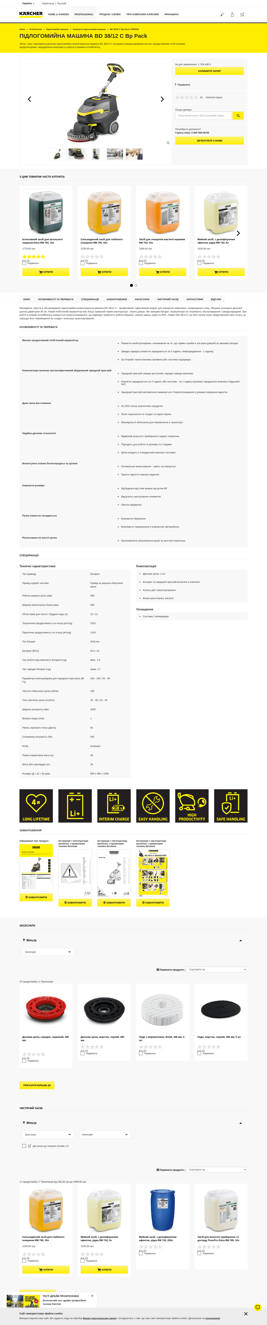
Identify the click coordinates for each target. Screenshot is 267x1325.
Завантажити (36, 890)
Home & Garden (58, 14)
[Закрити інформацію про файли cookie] (246, 1313)
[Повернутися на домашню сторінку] (32, 14)
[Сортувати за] (216, 950)
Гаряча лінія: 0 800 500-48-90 (192, 132)
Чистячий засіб (168, 292)
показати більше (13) (37, 1229)
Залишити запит (209, 71)
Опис (26, 292)
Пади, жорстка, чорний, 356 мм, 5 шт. (219, 1017)
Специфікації (90, 292)
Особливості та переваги (55, 292)
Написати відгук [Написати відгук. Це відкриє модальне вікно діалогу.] (214, 97)
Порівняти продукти (170, 950)
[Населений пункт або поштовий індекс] (203, 115)
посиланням (212, 1318)
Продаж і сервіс (110, 14)
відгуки (216, 292)
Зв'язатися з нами (209, 140)
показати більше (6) (37, 1058)
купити (46, 264)
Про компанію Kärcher (143, 14)
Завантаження (117, 292)
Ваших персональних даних (99, 1318)
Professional (84, 14)
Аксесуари (142, 292)
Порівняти (184, 84)
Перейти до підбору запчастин (222, 1307)
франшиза (171, 14)
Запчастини (194, 292)
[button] (29, 99)
